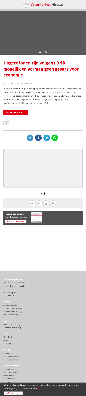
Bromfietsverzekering (12, 311)
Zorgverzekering (10, 369)
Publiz (26, 286)
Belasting (7, 343)
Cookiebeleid (8, 296)
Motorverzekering (10, 315)
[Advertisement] (43, 29)
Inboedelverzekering (11, 324)
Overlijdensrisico (10, 375)
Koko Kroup (18, 286)
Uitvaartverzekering (11, 372)
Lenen (5, 340)
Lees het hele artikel (14, 112)
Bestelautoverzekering (12, 308)
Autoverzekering (10, 305)
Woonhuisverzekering (12, 327)
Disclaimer (7, 292)
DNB (6, 123)
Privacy (16, 292)
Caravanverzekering (11, 356)
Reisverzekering (10, 353)
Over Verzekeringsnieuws (13, 283)
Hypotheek (7, 337)
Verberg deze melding (13, 393)
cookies (40, 388)
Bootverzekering (10, 360)
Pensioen (7, 382)
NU (31, 84)
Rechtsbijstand (9, 379)
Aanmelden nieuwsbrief (16, 221)
